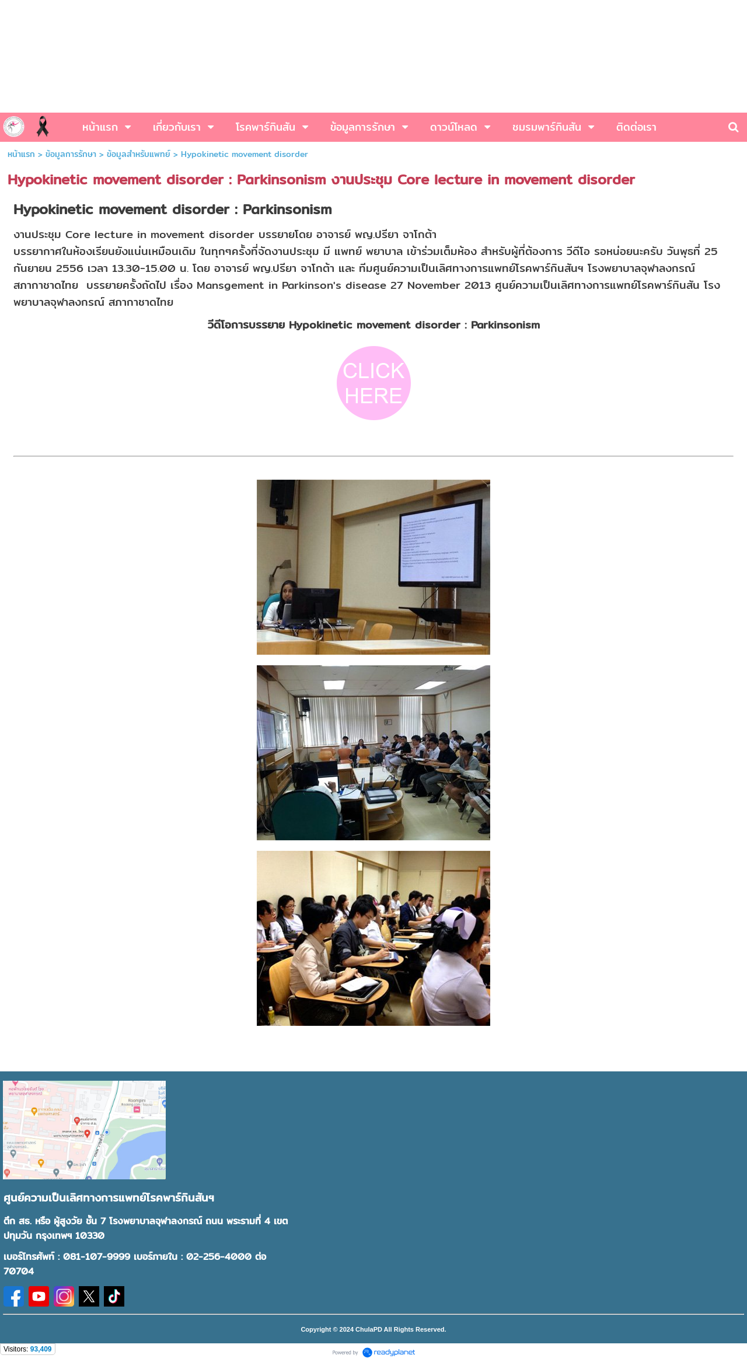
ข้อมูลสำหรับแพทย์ (138, 154)
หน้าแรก (21, 154)
